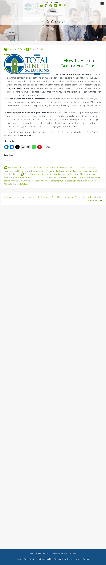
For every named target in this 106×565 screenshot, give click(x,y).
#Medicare (9, 177)
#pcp (44, 177)
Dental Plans (82, 167)
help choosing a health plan (74, 180)
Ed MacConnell (36, 49)
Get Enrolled (24, 180)
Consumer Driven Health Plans (62, 167)
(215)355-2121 (53, 21)
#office (37, 177)
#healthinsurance (87, 174)
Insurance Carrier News (41, 171)
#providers (52, 177)
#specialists (63, 177)
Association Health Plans (37, 167)
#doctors (49, 174)
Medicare (74, 171)
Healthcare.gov (54, 180)
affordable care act (77, 177)
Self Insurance (85, 171)
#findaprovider (60, 174)
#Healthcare (73, 174)
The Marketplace (20, 184)
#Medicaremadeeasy (24, 177)
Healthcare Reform (22, 171)
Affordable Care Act (16, 167)
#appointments (37, 174)
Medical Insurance (61, 171)
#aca (27, 174)
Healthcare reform (39, 180)
